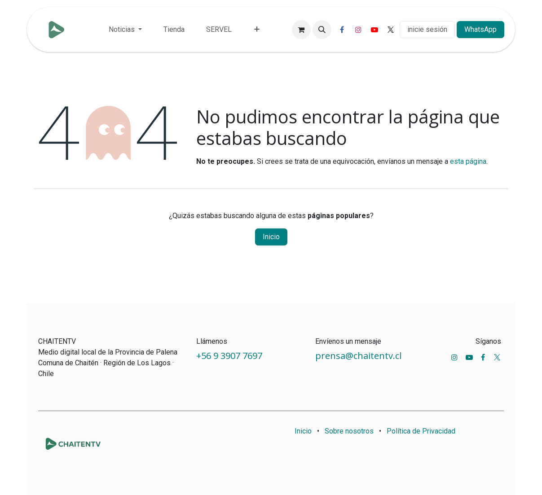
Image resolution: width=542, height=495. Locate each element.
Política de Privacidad (421, 431)
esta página (468, 161)
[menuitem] (125, 30)
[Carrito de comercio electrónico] (301, 29)
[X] (390, 29)
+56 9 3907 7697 (230, 356)
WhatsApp (480, 29)
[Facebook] (342, 29)
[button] (322, 29)
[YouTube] (374, 29)
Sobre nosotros (349, 431)
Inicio (271, 236)
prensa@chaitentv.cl (358, 356)
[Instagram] (358, 29)
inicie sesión (427, 29)
